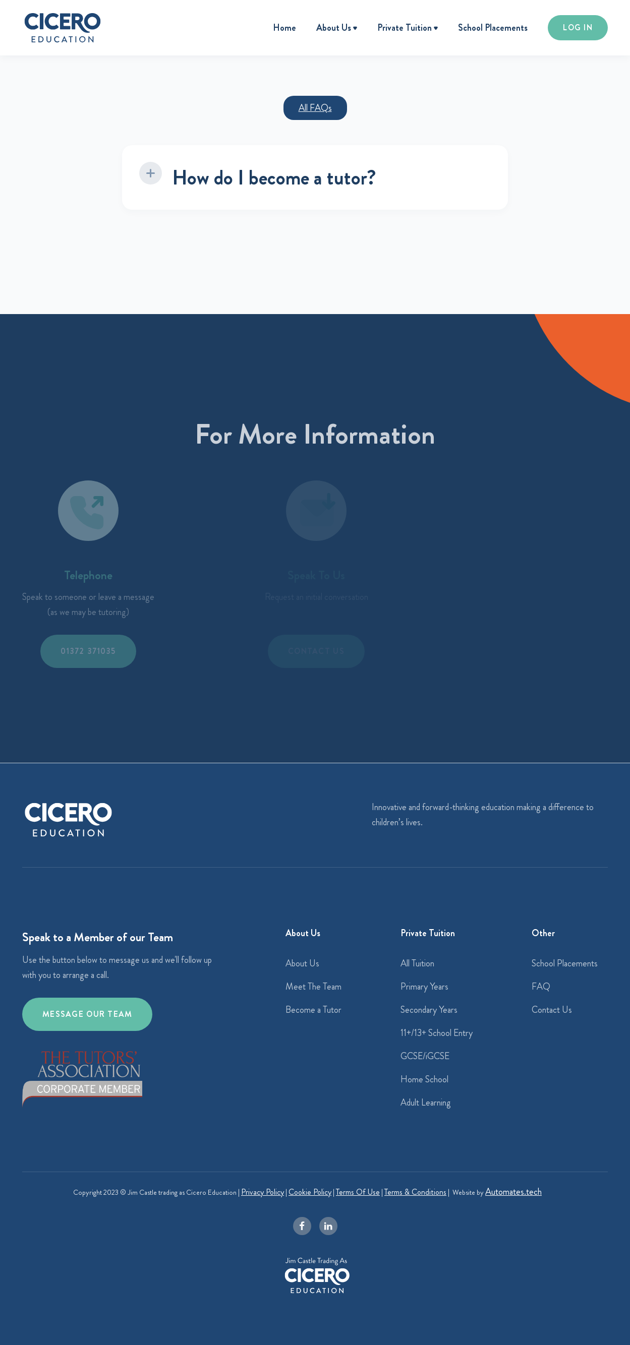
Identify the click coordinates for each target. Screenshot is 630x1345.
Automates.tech (513, 1191)
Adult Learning (425, 1102)
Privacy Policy (262, 1192)
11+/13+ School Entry (436, 1033)
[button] (336, 29)
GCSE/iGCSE (424, 1056)
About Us (302, 963)
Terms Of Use (358, 1192)
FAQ (541, 986)
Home (284, 27)
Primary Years (424, 986)
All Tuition (417, 963)
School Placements (493, 27)
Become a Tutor (313, 1009)
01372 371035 (88, 651)
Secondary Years (428, 1009)
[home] (62, 27)
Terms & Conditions (415, 1192)
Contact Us (552, 1009)
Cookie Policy (310, 1192)
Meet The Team (313, 986)
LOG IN (578, 27)
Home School (424, 1079)
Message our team (87, 1014)
